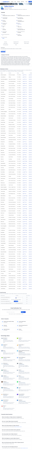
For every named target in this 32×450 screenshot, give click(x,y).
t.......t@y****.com (24, 243)
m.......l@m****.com (24, 221)
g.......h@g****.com (24, 92)
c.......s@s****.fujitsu (24, 245)
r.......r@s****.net (24, 193)
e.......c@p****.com (24, 206)
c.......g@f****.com (24, 167)
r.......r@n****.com (24, 202)
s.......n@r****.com (24, 100)
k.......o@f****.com (24, 176)
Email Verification (16, 43)
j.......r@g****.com (24, 275)
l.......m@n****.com (24, 81)
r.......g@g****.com (24, 277)
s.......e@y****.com (24, 87)
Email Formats (5, 43)
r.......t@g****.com (24, 163)
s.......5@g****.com (24, 262)
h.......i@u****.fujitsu (24, 109)
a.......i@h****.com (24, 139)
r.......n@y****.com (24, 174)
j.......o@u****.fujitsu (24, 215)
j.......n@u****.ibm (24, 154)
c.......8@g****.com (24, 83)
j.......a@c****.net (24, 113)
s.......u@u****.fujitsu (24, 111)
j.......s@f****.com (24, 288)
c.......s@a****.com (24, 182)
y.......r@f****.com (24, 249)
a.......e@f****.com (24, 264)
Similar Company (26, 43)
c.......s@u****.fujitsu (24, 148)
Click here (16, 301)
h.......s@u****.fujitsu (24, 208)
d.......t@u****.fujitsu (24, 161)
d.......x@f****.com (24, 256)
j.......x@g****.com (24, 120)
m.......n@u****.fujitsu (24, 195)
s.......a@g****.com (24, 122)
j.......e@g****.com (24, 191)
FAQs (16, 44)
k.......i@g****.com (24, 271)
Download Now (3, 51)
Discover (22, 1)
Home (9, 1)
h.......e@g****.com (24, 165)
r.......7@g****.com (24, 189)
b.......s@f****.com (24, 258)
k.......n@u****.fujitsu (24, 284)
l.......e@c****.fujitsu (24, 230)
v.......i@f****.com (24, 124)
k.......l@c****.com (24, 180)
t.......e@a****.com (24, 273)
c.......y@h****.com (24, 247)
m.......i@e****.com (24, 150)
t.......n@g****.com (24, 94)
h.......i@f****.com (24, 141)
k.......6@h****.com (24, 126)
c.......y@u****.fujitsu (24, 223)
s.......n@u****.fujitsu (24, 219)
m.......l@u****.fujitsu (24, 236)
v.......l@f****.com (24, 135)
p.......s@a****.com (24, 107)
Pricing (12, 1)
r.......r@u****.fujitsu (24, 204)
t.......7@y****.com (24, 85)
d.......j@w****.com (24, 96)
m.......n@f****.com (24, 137)
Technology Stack (5, 44)
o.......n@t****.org (24, 79)
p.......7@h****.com (24, 260)
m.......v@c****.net (24, 234)
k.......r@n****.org (24, 286)
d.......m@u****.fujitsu (24, 217)
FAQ (15, 1)
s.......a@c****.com (24, 178)
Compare (18, 1)
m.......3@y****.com (24, 128)
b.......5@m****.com (24, 232)
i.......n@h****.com (24, 98)
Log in (26, 1)
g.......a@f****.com (24, 152)
